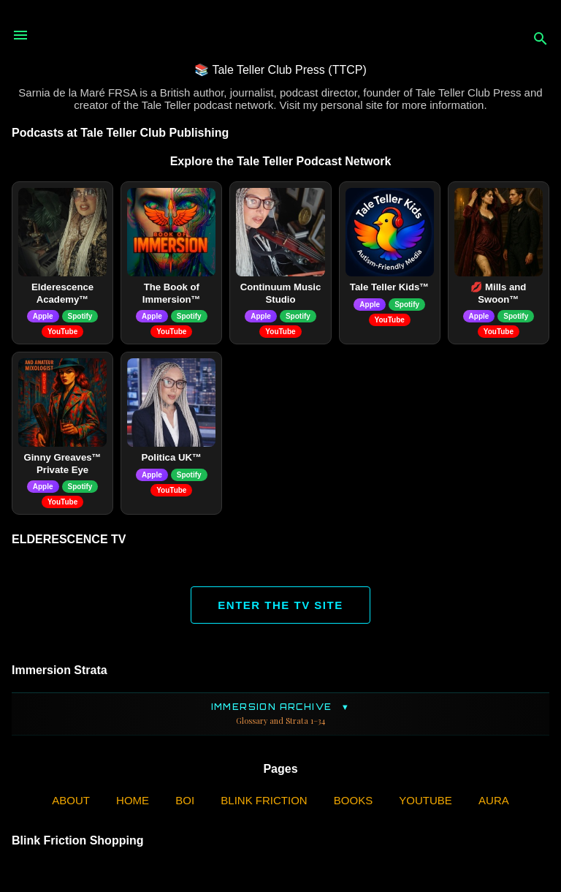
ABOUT (71, 800)
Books (353, 800)
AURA (493, 800)
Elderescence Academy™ (62, 293)
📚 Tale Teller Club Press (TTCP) (280, 70)
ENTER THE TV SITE (280, 605)
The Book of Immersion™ (171, 293)
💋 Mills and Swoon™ (498, 293)
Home (132, 800)
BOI (184, 800)
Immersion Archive (280, 714)
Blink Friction (264, 800)
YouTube (62, 332)
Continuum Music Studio (280, 293)
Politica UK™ (171, 457)
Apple (43, 316)
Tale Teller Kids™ (390, 286)
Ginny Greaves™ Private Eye (62, 463)
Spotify (80, 316)
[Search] (540, 40)
